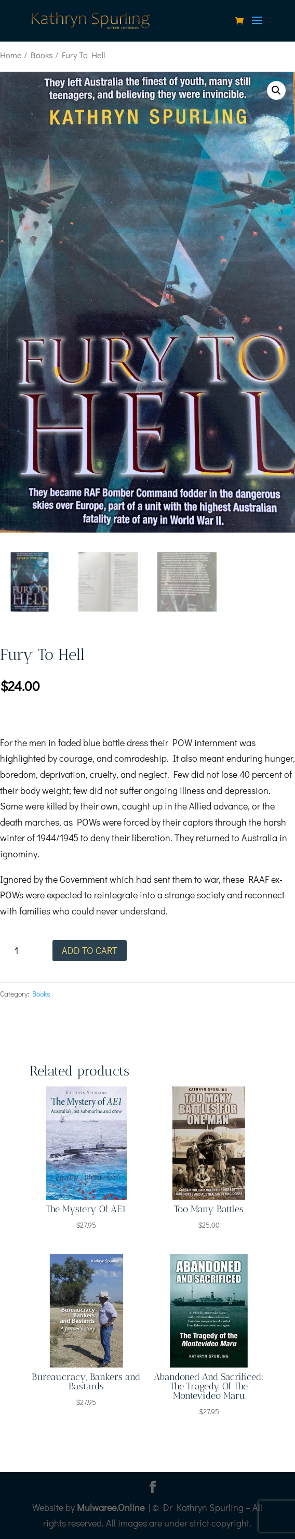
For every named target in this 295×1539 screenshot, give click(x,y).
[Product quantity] (20, 950)
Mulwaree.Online (110, 1507)
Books (42, 54)
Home (11, 54)
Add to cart (89, 950)
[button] (276, 90)
